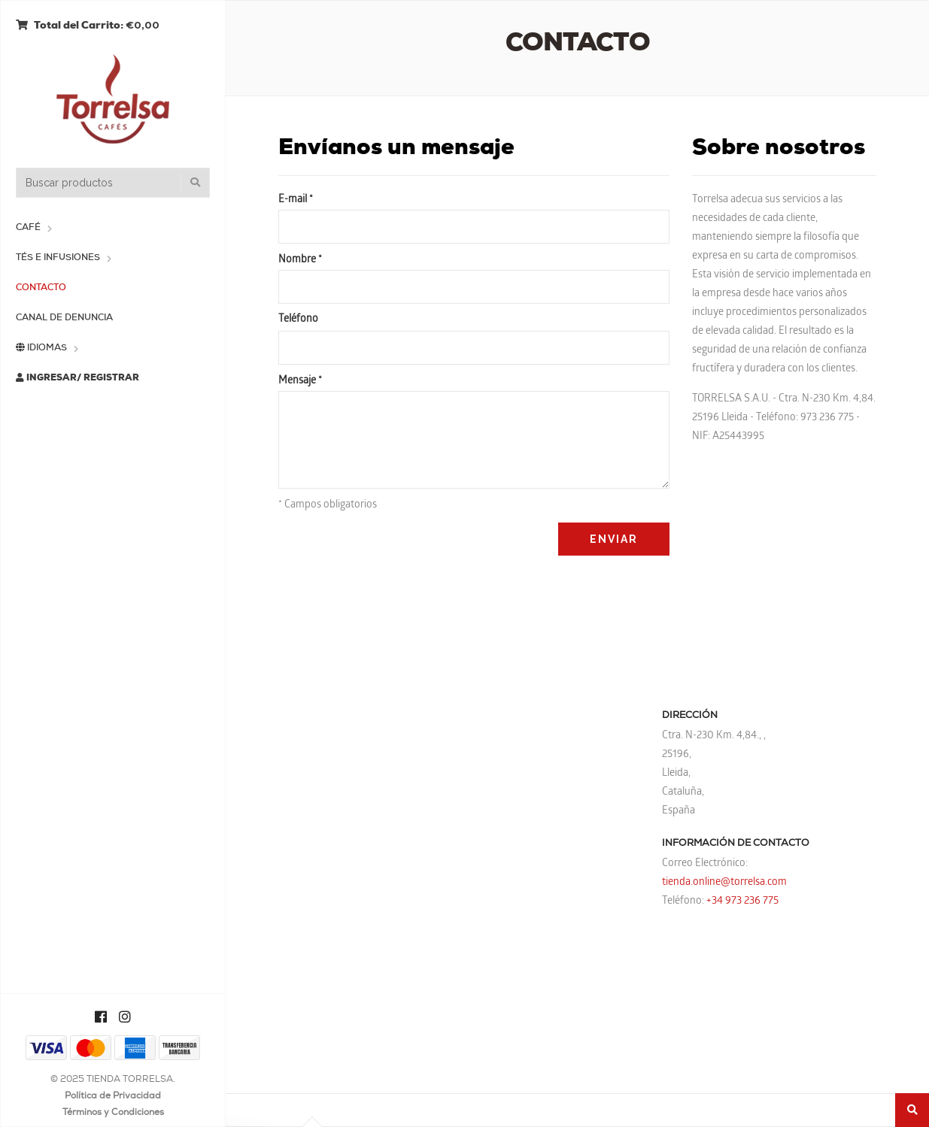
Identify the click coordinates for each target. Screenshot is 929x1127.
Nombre (300, 260)
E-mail (295, 200)
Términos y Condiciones (113, 1112)
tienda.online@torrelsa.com (724, 883)
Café (28, 227)
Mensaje (300, 381)
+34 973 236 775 (742, 901)
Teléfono (298, 320)
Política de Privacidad (113, 1096)
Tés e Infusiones (58, 257)
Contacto (41, 287)
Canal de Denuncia (64, 318)
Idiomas (41, 348)
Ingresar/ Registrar (77, 378)
